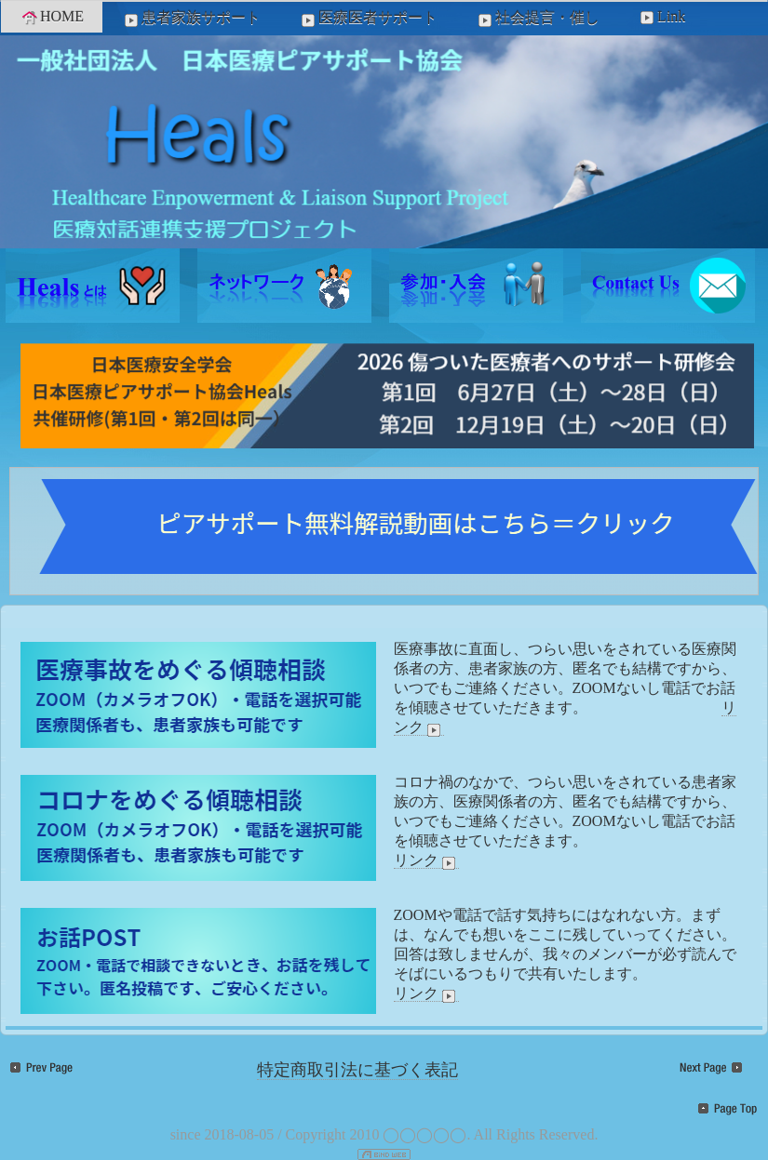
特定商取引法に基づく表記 (357, 1069)
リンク (426, 860)
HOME (52, 16)
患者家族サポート (191, 18)
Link (661, 16)
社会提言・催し (537, 18)
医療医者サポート (368, 18)
